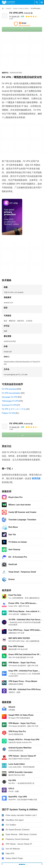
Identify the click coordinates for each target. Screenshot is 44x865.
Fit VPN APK (21, 13)
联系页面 (36, 478)
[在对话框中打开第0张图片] (12, 217)
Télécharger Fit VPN (10, 401)
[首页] (3, 8)
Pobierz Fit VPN (8, 413)
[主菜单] (41, 2)
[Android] (8, 9)
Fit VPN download (9, 389)
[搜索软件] (37, 2)
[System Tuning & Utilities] (21, 9)
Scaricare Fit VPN (9, 405)
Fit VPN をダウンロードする (14, 409)
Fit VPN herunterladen (11, 393)
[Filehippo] (8, 2)
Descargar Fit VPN (9, 397)
